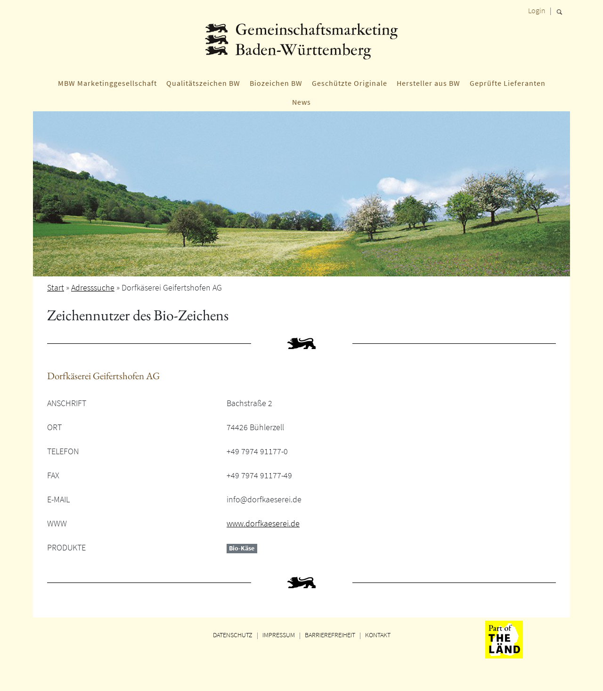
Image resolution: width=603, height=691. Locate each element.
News (301, 102)
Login (537, 10)
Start (55, 287)
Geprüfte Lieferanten (508, 83)
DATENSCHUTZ (233, 635)
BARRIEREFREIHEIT (330, 635)
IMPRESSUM (278, 635)
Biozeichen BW (276, 83)
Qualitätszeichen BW (203, 83)
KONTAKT (378, 635)
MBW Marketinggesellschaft (107, 83)
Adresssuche (92, 287)
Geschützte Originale (349, 83)
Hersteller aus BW (428, 83)
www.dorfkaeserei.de (263, 523)
